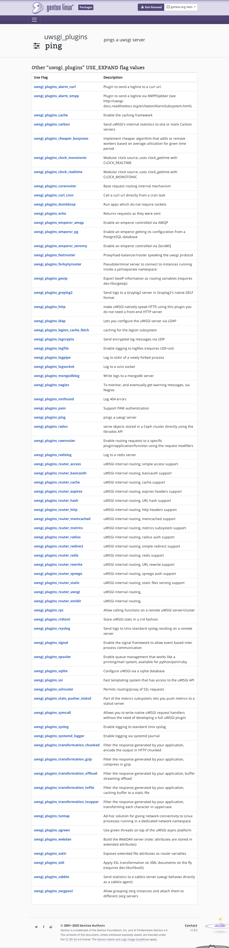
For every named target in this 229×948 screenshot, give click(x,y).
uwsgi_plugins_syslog (51, 726)
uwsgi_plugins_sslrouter (53, 689)
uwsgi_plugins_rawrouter (54, 440)
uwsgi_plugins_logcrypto (54, 339)
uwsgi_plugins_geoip (50, 278)
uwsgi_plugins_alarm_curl (55, 86)
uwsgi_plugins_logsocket (54, 366)
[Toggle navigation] (34, 19)
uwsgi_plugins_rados (51, 426)
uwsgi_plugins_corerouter (55, 186)
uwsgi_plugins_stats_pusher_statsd (62, 698)
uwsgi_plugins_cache (51, 115)
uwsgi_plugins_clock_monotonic (60, 157)
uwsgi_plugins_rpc (49, 610)
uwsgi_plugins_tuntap (52, 816)
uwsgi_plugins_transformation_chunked (67, 745)
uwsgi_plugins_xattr (50, 853)
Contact (191, 925)
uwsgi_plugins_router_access (57, 464)
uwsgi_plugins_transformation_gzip (63, 759)
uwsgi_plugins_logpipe (52, 357)
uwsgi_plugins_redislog (53, 454)
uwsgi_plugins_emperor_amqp (59, 222)
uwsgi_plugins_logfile (51, 348)
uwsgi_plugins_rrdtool (52, 619)
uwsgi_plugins (65, 36)
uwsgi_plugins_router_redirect (58, 546)
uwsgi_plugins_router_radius (57, 537)
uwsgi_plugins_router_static (56, 582)
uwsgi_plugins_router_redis (56, 555)
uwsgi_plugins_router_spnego (58, 573)
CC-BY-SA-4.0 (73, 939)
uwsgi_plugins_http (50, 306)
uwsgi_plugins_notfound (54, 399)
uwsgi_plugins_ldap (50, 321)
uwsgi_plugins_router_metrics (58, 528)
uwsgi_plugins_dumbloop (55, 204)
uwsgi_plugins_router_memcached (62, 518)
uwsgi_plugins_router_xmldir (57, 601)
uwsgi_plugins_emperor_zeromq (60, 246)
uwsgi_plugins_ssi (48, 680)
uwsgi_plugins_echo (50, 213)
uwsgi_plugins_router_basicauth (60, 473)
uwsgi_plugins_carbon (52, 124)
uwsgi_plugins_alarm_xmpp (56, 96)
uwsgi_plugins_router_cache (57, 482)
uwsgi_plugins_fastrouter (54, 255)
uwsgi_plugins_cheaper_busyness (61, 138)
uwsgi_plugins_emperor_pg (56, 231)
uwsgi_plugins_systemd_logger (59, 736)
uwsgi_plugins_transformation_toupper (66, 801)
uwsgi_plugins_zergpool (53, 891)
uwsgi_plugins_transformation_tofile (64, 787)
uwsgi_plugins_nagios (51, 385)
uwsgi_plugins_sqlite (50, 671)
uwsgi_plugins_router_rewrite (58, 564)
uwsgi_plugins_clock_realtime (58, 172)
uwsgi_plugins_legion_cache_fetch (61, 330)
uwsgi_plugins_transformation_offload (65, 773)
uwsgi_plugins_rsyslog (52, 628)
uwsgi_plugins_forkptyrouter (57, 264)
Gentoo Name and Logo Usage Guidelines (123, 939)
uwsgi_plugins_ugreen (52, 830)
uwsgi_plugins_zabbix (51, 876)
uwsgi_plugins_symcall (52, 712)
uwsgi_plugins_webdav (52, 839)
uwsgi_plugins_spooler (52, 656)
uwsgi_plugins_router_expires (58, 491)
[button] (151, 7)
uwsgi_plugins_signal (51, 642)
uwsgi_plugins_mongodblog (56, 375)
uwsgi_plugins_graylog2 (53, 292)
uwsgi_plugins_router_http (56, 509)
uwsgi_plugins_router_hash (56, 500)
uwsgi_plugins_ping (50, 417)
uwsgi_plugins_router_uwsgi (57, 592)
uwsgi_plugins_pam (50, 408)
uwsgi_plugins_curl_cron (53, 195)
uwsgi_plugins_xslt (49, 862)
